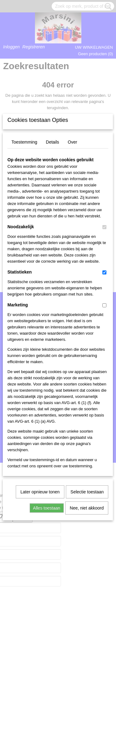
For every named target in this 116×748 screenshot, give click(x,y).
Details (52, 231)
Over (72, 231)
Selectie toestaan (87, 581)
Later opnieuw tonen (40, 581)
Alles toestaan (46, 597)
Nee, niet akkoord (87, 597)
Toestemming (24, 231)
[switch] (104, 316)
